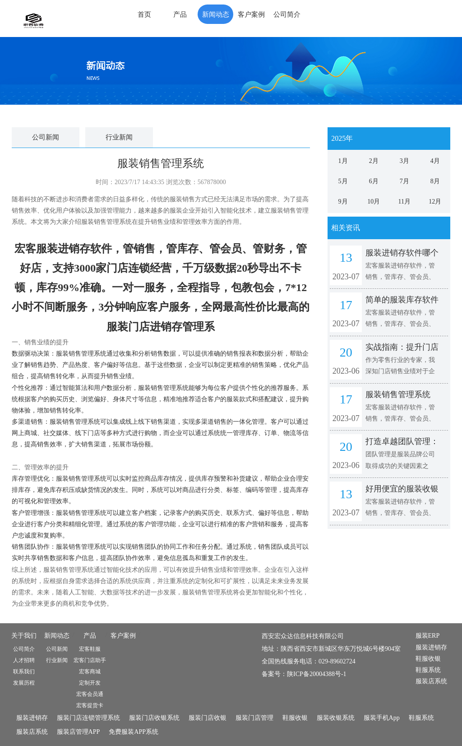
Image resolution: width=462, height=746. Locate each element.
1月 (343, 161)
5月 (343, 181)
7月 (404, 181)
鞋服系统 (428, 670)
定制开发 (90, 683)
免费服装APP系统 (133, 731)
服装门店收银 (207, 717)
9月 (343, 201)
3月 (404, 161)
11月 (404, 201)
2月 (374, 161)
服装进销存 (431, 647)
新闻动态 (215, 14)
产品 (180, 14)
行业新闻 (119, 137)
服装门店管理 (254, 717)
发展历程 (24, 683)
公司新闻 (45, 137)
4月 (435, 161)
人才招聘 (24, 660)
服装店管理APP (78, 731)
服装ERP (428, 635)
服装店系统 (431, 681)
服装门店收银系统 (154, 717)
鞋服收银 (428, 658)
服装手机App (382, 717)
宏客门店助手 (90, 660)
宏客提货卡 (89, 705)
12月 (435, 201)
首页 (144, 14)
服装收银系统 (336, 717)
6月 (374, 181)
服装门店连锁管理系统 (88, 717)
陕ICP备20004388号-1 (316, 674)
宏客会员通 (89, 694)
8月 (435, 181)
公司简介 (286, 14)
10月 (373, 201)
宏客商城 (90, 671)
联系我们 (24, 671)
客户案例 (251, 14)
